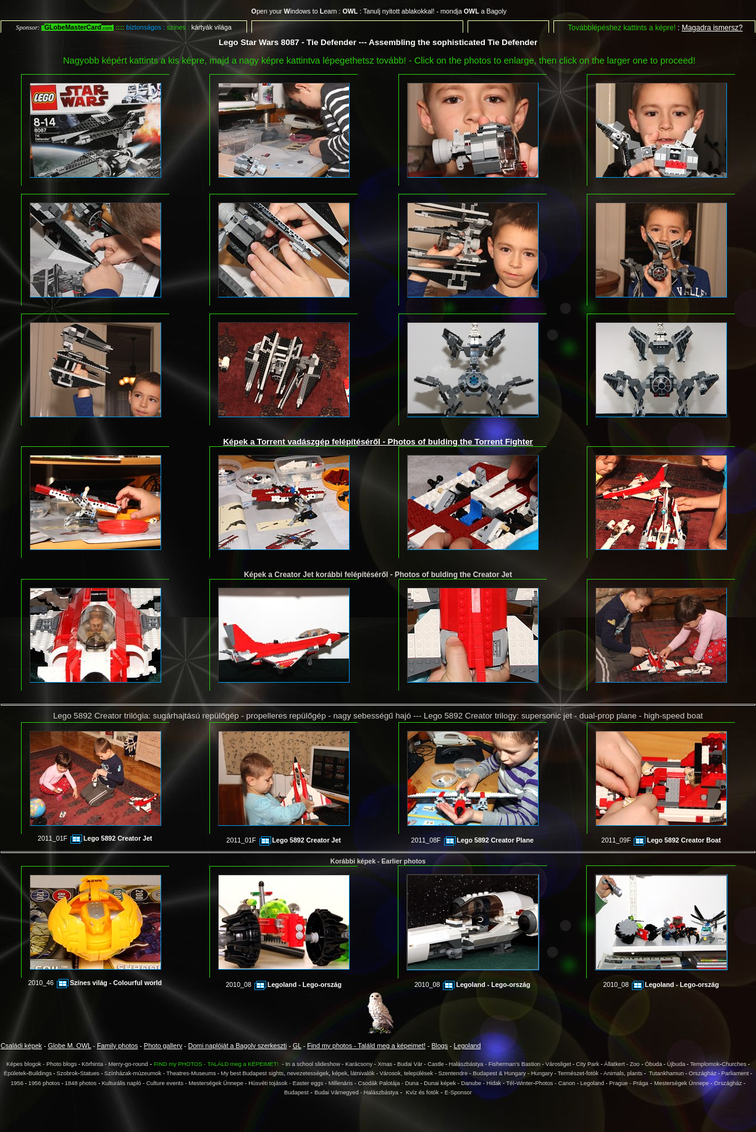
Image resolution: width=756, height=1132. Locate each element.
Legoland (467, 1045)
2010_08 (283, 984)
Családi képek (21, 1045)
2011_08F (472, 840)
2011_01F (95, 838)
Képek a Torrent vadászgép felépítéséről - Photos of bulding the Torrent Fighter (378, 441)
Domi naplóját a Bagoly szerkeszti (237, 1045)
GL (297, 1045)
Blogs (439, 1045)
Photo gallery (163, 1045)
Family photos (117, 1045)
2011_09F (661, 840)
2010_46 (95, 982)
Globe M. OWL (69, 1045)
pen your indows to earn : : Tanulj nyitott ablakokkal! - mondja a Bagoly (378, 11)
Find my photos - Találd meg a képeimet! (366, 1045)
